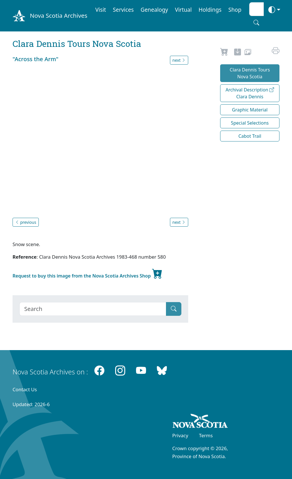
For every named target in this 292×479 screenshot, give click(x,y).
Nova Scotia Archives (58, 15)
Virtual (183, 9)
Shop (235, 9)
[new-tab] (237, 53)
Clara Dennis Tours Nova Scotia (250, 73)
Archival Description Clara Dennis (250, 93)
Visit (100, 9)
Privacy (180, 435)
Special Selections (250, 123)
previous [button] (25, 222)
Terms (206, 435)
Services (123, 9)
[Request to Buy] (224, 53)
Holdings (209, 9)
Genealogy (154, 9)
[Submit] (173, 309)
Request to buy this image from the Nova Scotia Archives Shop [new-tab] (88, 273)
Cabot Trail (249, 136)
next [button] (179, 60)
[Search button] (256, 22)
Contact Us (25, 389)
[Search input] (256, 9)
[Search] (92, 309)
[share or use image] (247, 53)
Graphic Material (250, 110)
